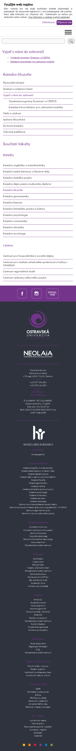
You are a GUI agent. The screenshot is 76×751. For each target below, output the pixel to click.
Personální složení (13, 83)
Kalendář (38, 736)
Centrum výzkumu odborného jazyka (24, 278)
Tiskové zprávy (38, 724)
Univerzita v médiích (38, 730)
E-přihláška (38, 559)
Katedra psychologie (15, 215)
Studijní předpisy (38, 624)
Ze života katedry (13, 126)
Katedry (8, 155)
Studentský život (38, 583)
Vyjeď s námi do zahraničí (18, 95)
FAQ (38, 650)
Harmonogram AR (38, 609)
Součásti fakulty (16, 144)
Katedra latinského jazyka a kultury (24, 209)
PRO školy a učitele (38, 698)
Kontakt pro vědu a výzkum (38, 675)
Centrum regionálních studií (19, 271)
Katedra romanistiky (15, 221)
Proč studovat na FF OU (38, 577)
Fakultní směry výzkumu (38, 666)
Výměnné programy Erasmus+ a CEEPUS (30, 58)
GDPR (38, 689)
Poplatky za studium (38, 618)
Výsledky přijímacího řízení (38, 568)
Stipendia (38, 615)
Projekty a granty (38, 669)
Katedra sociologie (14, 233)
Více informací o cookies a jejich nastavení (49, 17)
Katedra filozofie (17, 75)
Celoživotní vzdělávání (38, 701)
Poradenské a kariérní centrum (38, 545)
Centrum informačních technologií (38, 539)
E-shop (38, 695)
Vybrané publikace (14, 132)
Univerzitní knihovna (38, 527)
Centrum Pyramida (38, 533)
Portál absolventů (38, 644)
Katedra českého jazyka (17, 178)
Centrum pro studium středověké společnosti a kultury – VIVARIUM (35, 264)
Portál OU (38, 600)
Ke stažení (38, 733)
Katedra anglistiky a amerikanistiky (24, 165)
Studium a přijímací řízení (17, 89)
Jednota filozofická (14, 119)
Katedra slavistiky (13, 227)
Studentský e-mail (38, 603)
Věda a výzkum (12, 113)
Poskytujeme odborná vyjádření (38, 727)
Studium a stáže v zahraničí (38, 612)
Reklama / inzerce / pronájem (38, 707)
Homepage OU (38, 455)
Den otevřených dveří (38, 580)
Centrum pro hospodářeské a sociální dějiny (38, 504)
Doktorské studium (38, 574)
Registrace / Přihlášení (38, 647)
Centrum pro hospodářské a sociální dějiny (28, 256)
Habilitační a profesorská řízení (38, 672)
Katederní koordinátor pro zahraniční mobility (32, 62)
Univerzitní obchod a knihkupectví (38, 530)
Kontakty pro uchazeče (38, 586)
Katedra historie (12, 202)
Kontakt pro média (38, 721)
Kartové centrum (38, 542)
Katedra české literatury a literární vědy (26, 171)
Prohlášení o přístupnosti (38, 692)
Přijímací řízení (38, 565)
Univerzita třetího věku (38, 704)
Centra (8, 245)
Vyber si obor (38, 562)
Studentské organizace (38, 627)
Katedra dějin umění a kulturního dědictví (27, 184)
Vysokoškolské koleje (38, 536)
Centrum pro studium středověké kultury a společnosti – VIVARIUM (38, 508)
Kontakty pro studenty (38, 630)
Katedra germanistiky (16, 196)
